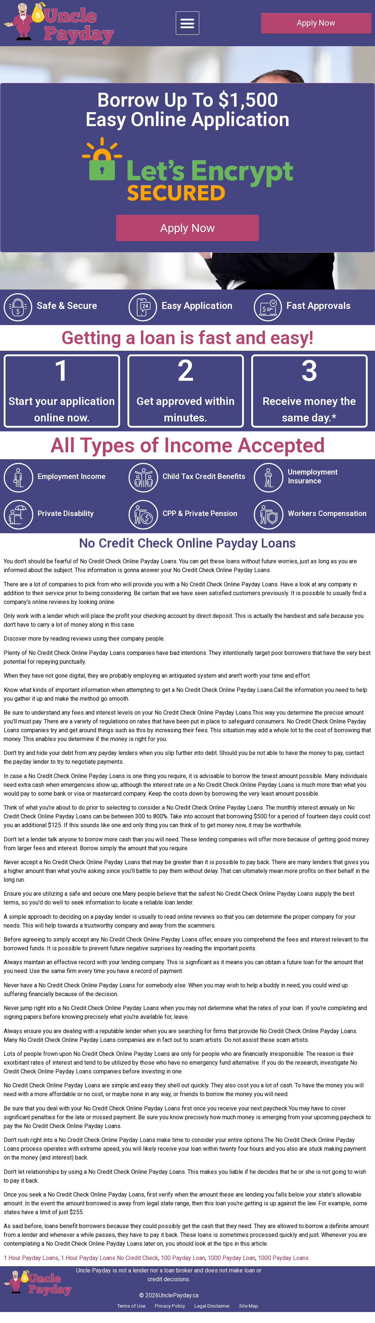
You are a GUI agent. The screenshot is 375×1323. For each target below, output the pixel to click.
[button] (187, 23)
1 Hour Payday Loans (31, 1266)
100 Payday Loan (183, 1266)
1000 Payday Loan (231, 1266)
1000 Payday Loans (283, 1266)
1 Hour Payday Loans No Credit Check (109, 1266)
